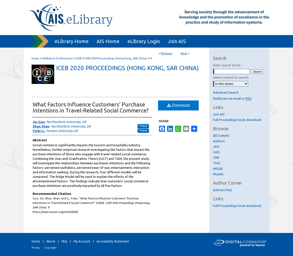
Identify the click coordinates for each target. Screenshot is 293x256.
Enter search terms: (227, 65)
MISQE (218, 168)
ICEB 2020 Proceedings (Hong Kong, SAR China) (116, 58)
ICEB (79, 58)
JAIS (216, 146)
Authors (219, 141)
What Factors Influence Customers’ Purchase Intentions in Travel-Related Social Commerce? (91, 107)
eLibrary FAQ (222, 190)
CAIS (216, 152)
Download (178, 105)
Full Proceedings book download (237, 119)
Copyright (50, 247)
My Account (82, 241)
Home (35, 58)
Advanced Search (226, 92)
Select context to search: (231, 77)
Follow (143, 125)
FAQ (64, 241)
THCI (216, 163)
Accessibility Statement (113, 241)
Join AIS (219, 114)
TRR (216, 157)
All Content (221, 135)
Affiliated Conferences (57, 58)
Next (184, 53)
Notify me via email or (232, 98)
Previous (166, 53)
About (50, 241)
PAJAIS (218, 174)
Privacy (36, 247)
